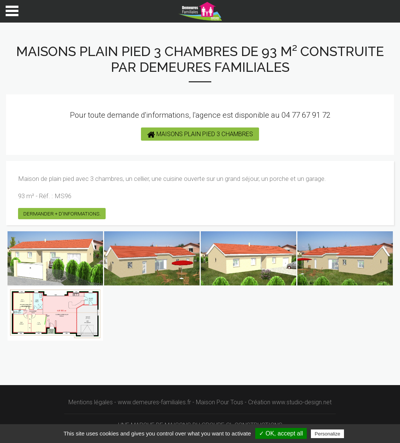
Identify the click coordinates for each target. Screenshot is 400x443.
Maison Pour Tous (219, 402)
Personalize (327, 434)
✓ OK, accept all (281, 433)
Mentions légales (90, 402)
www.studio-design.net (302, 402)
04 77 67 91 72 (306, 115)
